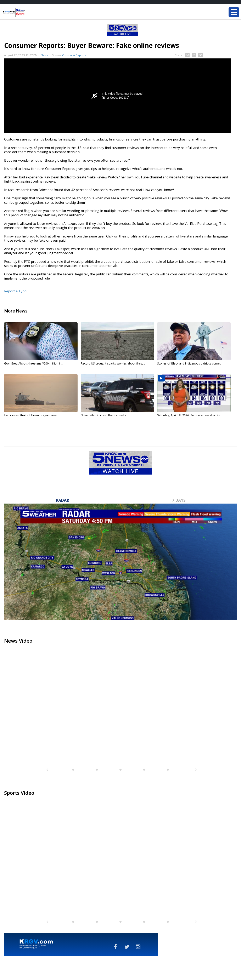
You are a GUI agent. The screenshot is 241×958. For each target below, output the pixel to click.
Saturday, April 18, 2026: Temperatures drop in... (189, 415)
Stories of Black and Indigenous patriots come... (189, 363)
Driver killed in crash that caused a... (104, 415)
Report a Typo (15, 291)
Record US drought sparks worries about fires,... (113, 363)
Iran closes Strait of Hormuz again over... (31, 415)
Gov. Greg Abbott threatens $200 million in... (33, 363)
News (44, 55)
